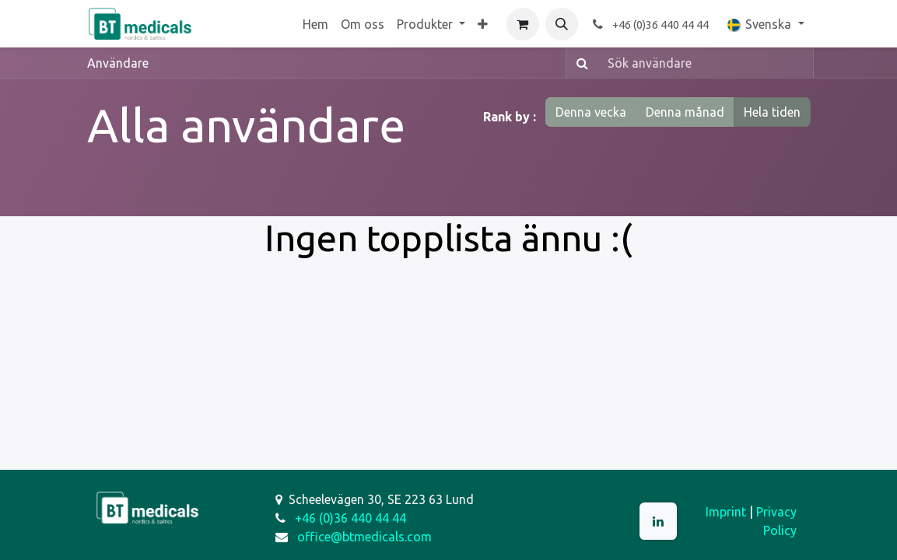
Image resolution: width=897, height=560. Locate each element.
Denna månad (685, 112)
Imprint (726, 512)
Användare (118, 63)
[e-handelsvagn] (522, 24)
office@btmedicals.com (364, 537)
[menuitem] (315, 24)
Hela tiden (772, 112)
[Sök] (579, 63)
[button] (561, 24)
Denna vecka (590, 112)
